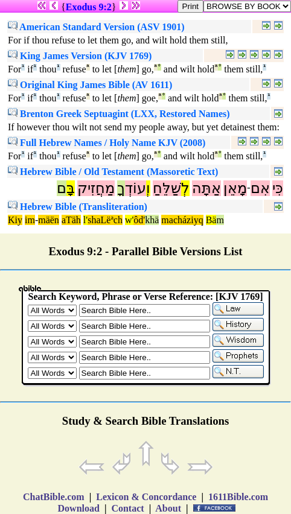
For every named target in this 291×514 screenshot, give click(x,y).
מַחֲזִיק (96, 188)
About (168, 508)
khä (152, 220)
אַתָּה (206, 188)
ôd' (139, 220)
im (30, 220)
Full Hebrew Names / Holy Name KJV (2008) (106, 143)
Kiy (15, 220)
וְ (148, 188)
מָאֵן (235, 188)
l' (85, 220)
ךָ (121, 188)
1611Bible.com (238, 497)
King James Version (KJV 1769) (80, 56)
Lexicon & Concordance (146, 497)
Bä (211, 220)
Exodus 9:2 (89, 7)
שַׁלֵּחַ (167, 188)
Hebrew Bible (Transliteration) (77, 206)
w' (129, 220)
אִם (260, 188)
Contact (127, 508)
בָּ (70, 188)
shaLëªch (105, 220)
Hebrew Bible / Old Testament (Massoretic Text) (113, 172)
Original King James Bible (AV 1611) (90, 85)
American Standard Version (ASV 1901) (96, 27)
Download (79, 508)
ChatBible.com (54, 497)
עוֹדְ (135, 188)
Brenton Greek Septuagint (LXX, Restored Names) (119, 114)
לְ (185, 188)
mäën (48, 220)
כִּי (277, 188)
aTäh (71, 220)
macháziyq (182, 220)
